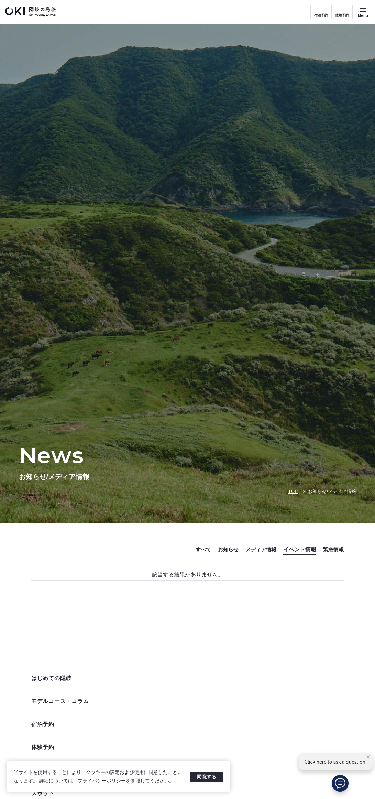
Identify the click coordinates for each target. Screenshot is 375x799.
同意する (206, 776)
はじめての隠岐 (185, 678)
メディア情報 (258, 549)
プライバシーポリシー (102, 781)
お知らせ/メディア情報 (332, 491)
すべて (198, 549)
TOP (293, 491)
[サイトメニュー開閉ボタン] (363, 12)
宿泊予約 (321, 15)
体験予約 (342, 15)
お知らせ (224, 549)
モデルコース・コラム (185, 701)
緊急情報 (333, 549)
